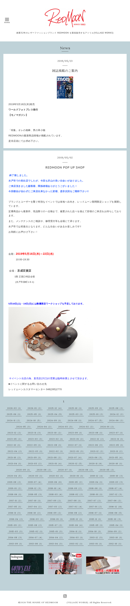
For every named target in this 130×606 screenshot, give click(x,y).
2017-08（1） (75, 500)
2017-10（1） (35, 500)
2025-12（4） (55, 408)
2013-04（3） (56, 543)
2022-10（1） (14, 445)
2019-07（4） (35, 482)
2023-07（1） (116, 432)
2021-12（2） (97, 451)
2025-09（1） (95, 408)
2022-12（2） (97, 439)
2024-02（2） (87, 426)
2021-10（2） (15, 457)
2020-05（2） (107, 469)
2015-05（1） (96, 525)
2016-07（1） (96, 513)
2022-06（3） (96, 445)
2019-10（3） (117, 475)
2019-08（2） (14, 482)
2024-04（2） (45, 426)
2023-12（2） (14, 432)
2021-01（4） (55, 463)
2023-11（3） (35, 432)
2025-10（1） (75, 408)
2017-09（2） (54, 500)
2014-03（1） (77, 537)
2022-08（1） (55, 445)
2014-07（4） (36, 537)
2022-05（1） (116, 445)
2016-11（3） (15, 513)
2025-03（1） (76, 414)
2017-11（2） (16, 500)
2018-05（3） (35, 494)
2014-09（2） (115, 531)
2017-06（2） (115, 500)
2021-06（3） (95, 457)
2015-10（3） (115, 519)
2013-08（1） (36, 543)
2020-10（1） (116, 463)
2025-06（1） (14, 414)
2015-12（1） (76, 519)
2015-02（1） (36, 531)
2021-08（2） (55, 457)
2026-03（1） (14, 408)
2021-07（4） (75, 457)
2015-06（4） (76, 525)
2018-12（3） (35, 488)
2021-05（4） (116, 457)
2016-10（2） (34, 513)
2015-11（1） (95, 519)
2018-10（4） (55, 488)
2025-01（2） (96, 414)
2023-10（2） (55, 432)
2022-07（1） (75, 445)
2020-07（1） (65, 469)
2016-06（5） (115, 513)
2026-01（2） (35, 408)
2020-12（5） (75, 463)
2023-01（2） (77, 439)
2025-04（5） (55, 414)
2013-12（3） (97, 537)
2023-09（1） (75, 432)
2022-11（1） (117, 439)
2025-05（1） (34, 414)
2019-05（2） (76, 482)
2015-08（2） (35, 525)
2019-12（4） (97, 475)
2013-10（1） (116, 537)
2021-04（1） (15, 463)
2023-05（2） (15, 439)
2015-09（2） (15, 525)
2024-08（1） (75, 420)
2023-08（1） (96, 432)
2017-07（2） (95, 500)
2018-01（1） (97, 494)
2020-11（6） (96, 463)
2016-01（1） (57, 519)
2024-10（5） (34, 420)
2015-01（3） (56, 531)
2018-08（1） (96, 488)
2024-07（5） (95, 420)
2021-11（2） (117, 451)
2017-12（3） (116, 494)
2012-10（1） (116, 543)
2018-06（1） (15, 494)
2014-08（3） (15, 537)
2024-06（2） (116, 420)
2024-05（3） (24, 426)
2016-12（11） (116, 506)
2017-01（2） (96, 506)
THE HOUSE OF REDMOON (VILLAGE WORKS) (57, 602)
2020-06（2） (86, 469)
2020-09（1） (23, 469)
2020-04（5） (15, 475)
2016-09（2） (54, 513)
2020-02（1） (56, 475)
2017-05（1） (15, 506)
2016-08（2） (75, 513)
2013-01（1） (96, 543)
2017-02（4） (76, 506)
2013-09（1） (16, 543)
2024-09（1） (54, 420)
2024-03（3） (66, 426)
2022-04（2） (15, 451)
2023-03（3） (36, 439)
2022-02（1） (56, 451)
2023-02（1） (56, 439)
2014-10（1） (95, 531)
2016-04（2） (16, 519)
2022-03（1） (36, 451)
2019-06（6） (55, 482)
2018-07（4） (116, 488)
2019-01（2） (15, 488)
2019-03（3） (116, 482)
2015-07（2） (56, 525)
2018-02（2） (76, 494)
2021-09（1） (35, 457)
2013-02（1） (76, 543)
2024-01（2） (107, 426)
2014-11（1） (76, 531)
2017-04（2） (35, 506)
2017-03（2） (55, 506)
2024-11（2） (14, 420)
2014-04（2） (56, 537)
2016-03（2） (37, 519)
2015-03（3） (16, 531)
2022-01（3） (77, 451)
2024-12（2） (117, 414)
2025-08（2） (116, 408)
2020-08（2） (44, 469)
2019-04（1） (96, 482)
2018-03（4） (56, 494)
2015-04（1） (116, 525)
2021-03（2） (35, 463)
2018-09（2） (75, 488)
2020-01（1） (77, 475)
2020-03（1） (36, 475)
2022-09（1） (34, 445)
